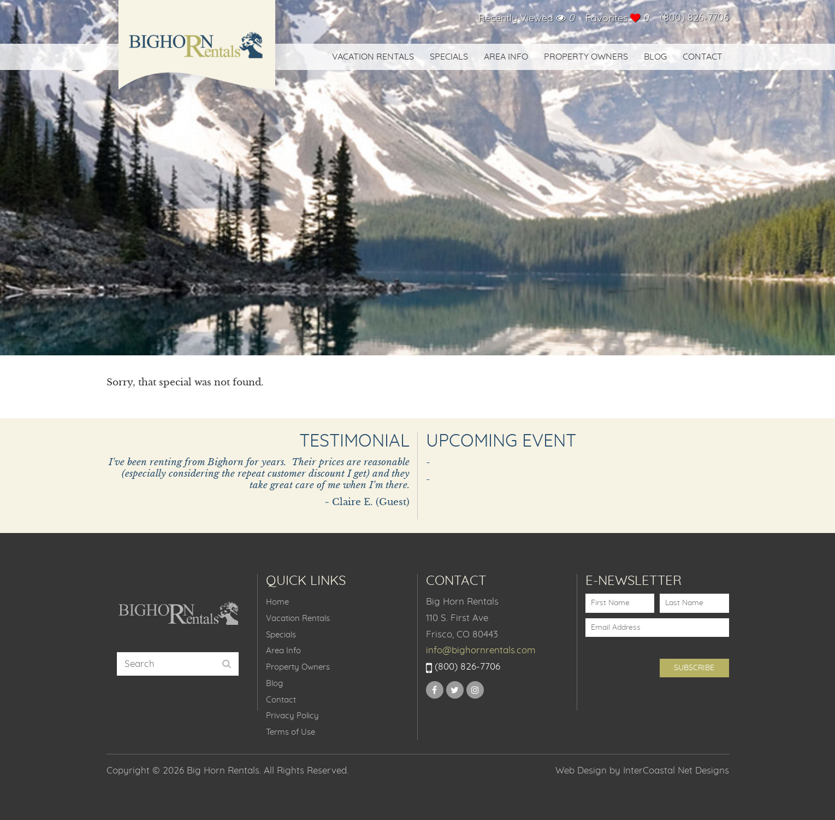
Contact (703, 56)
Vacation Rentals (373, 56)
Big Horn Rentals (196, 52)
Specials (449, 56)
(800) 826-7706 (694, 18)
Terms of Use (290, 732)
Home (277, 602)
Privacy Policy (292, 716)
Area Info (506, 56)
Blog (655, 56)
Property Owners (586, 56)
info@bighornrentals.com (481, 650)
